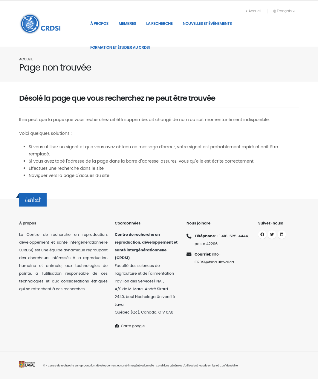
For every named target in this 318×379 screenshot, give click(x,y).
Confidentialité (231, 365)
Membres (127, 23)
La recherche (159, 23)
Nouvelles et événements (207, 23)
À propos (99, 23)
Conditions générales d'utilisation (177, 365)
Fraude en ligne (210, 365)
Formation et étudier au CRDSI (120, 47)
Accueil (253, 10)
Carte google (130, 325)
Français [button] (284, 10)
